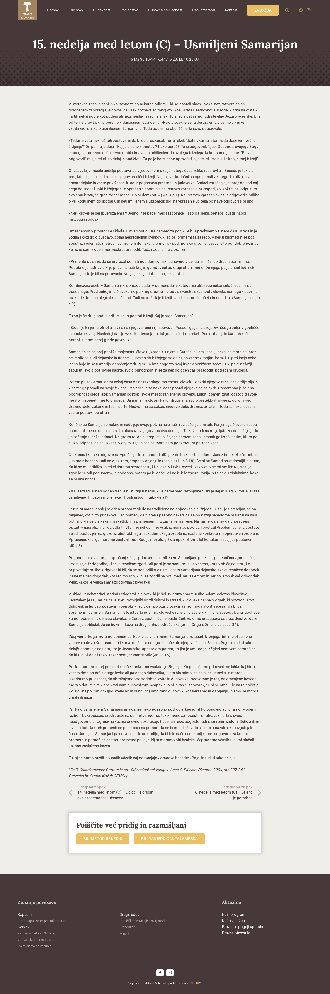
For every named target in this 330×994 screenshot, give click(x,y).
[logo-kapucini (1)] (27, 10)
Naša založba (233, 920)
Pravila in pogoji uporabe (243, 926)
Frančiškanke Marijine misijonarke (143, 921)
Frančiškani (128, 927)
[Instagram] (308, 10)
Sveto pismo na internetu (35, 946)
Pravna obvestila (236, 933)
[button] (287, 10)
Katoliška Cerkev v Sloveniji (36, 933)
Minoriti (125, 933)
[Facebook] (301, 10)
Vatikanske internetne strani (37, 939)
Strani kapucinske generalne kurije (41, 921)
